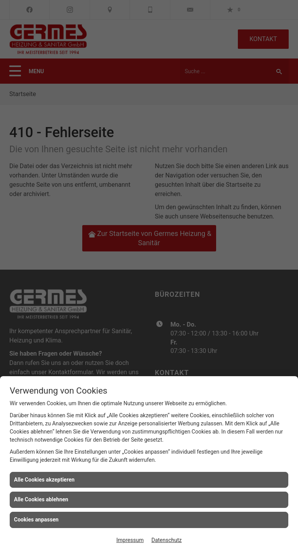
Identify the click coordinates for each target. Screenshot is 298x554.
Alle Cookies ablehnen (41, 499)
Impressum (130, 540)
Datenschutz (166, 540)
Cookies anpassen (36, 519)
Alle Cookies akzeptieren (44, 480)
